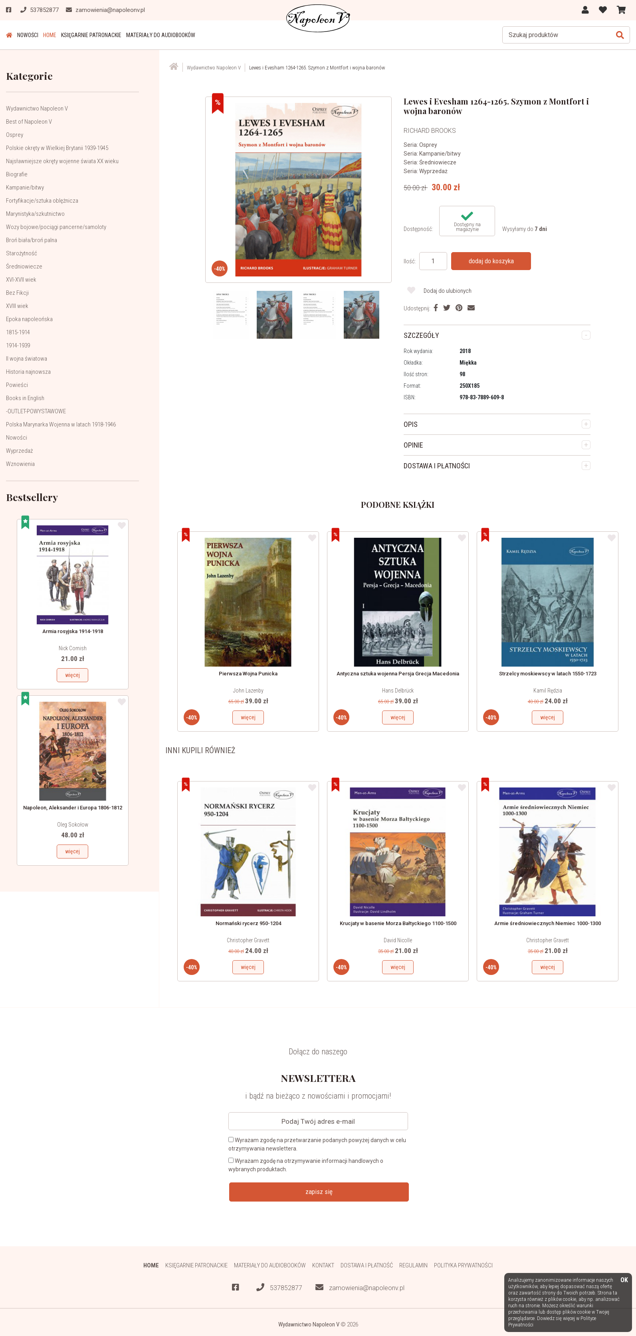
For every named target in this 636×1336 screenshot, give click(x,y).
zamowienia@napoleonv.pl (359, 1287)
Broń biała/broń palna (31, 240)
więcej (72, 675)
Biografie (17, 174)
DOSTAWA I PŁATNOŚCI (437, 466)
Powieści (17, 385)
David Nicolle (398, 940)
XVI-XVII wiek (21, 279)
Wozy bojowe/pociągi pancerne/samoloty (56, 227)
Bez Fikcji (17, 292)
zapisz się (319, 1192)
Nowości (27, 35)
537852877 (279, 1287)
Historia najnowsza (28, 371)
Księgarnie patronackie (91, 35)
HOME (49, 35)
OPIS (411, 424)
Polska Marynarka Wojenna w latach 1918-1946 (61, 424)
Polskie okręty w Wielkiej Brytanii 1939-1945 (57, 148)
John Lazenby (248, 690)
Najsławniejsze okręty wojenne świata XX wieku (62, 161)
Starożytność (21, 253)
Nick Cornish (73, 648)
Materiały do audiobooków (160, 35)
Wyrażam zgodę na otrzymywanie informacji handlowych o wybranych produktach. (305, 1165)
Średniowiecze (24, 266)
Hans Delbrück (398, 690)
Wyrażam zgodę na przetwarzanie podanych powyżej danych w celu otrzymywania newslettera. (317, 1144)
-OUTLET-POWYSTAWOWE (36, 411)
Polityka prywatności (463, 1265)
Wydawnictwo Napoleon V (37, 108)
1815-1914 (18, 332)
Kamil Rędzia (547, 690)
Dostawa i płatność (367, 1265)
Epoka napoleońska (29, 319)
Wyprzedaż (19, 450)
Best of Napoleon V (29, 121)
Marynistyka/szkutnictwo (35, 213)
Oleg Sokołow (72, 824)
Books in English (25, 398)
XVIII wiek (17, 306)
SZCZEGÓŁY (421, 335)
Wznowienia (20, 464)
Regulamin (413, 1265)
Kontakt (323, 1265)
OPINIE (413, 445)
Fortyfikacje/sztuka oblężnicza (42, 200)
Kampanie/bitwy (25, 187)
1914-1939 (18, 345)
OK (624, 1280)
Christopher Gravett (248, 940)
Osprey (14, 134)
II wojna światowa (26, 358)
